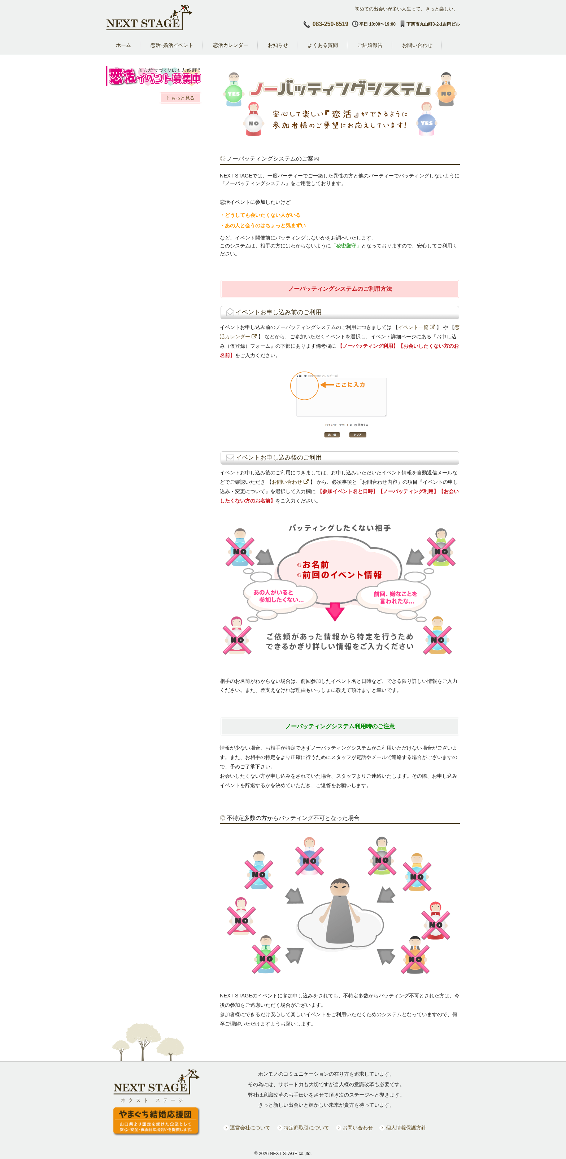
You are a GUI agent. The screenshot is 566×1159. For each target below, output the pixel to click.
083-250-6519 (331, 24)
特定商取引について (306, 1128)
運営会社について (250, 1128)
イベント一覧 (416, 327)
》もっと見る (180, 98)
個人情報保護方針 (406, 1128)
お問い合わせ (290, 482)
